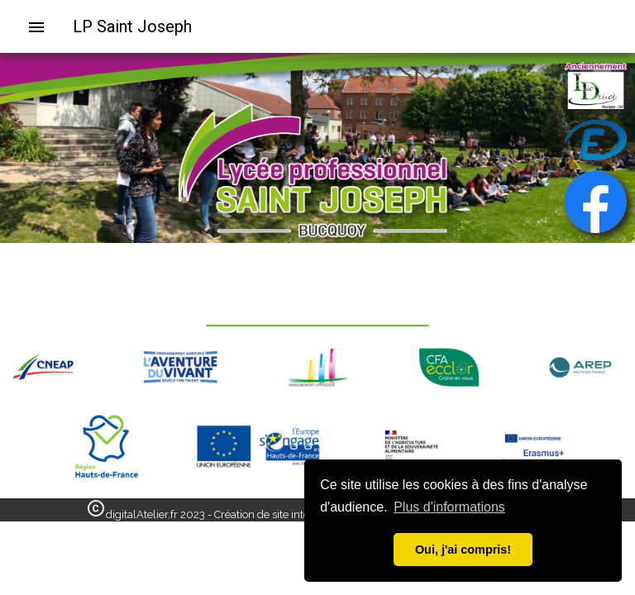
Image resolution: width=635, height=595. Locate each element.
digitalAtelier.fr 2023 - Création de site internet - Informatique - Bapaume (283, 514)
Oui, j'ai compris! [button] (463, 549)
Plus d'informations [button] (449, 507)
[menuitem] (43, 26)
